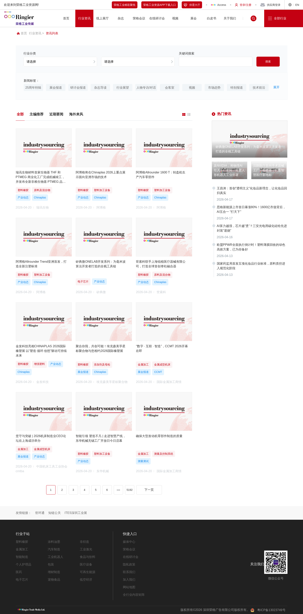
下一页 (149, 489)
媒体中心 (129, 541)
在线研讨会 (130, 557)
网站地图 (129, 587)
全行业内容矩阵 (134, 594)
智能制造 (22, 557)
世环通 (39, 512)
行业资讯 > (36, 33)
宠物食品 (54, 579)
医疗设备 (86, 564)
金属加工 (22, 549)
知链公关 (54, 512)
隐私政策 (129, 564)
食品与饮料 (87, 557)
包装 (51, 564)
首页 (22, 33)
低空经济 (86, 579)
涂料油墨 (54, 541)
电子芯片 (22, 579)
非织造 (84, 541)
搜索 (268, 61)
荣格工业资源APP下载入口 (159, 4)
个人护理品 (23, 564)
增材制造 (54, 572)
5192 (130, 489)
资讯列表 (52, 33)
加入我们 (129, 579)
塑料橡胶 (22, 541)
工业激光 (86, 549)
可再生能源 (87, 572)
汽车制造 (54, 549)
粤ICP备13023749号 (271, 610)
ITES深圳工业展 (76, 512)
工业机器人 (55, 557)
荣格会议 (129, 549)
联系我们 (129, 572)
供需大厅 (192, 4)
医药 (19, 572)
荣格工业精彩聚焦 (124, 4)
